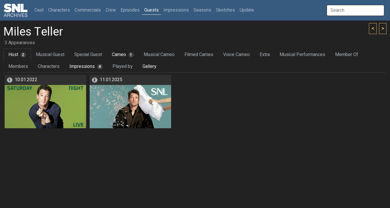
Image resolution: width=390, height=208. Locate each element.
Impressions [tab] (86, 66)
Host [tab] (17, 54)
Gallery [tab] (149, 66)
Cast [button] (40, 10)
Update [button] (247, 10)
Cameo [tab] (123, 54)
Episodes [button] (130, 10)
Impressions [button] (176, 10)
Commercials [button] (88, 10)
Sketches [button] (225, 10)
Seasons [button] (202, 10)
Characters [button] (59, 10)
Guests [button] (151, 10)
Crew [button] (111, 10)
